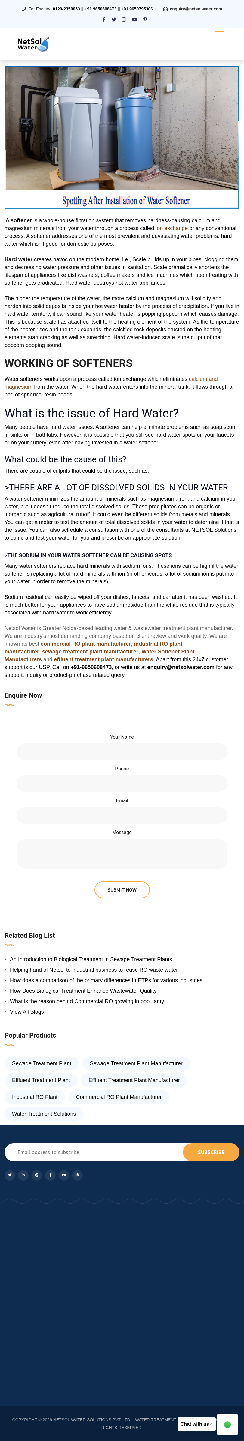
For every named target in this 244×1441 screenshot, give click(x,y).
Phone (122, 768)
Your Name (122, 737)
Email (122, 800)
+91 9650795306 (137, 9)
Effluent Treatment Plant (41, 1080)
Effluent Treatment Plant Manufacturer (134, 1080)
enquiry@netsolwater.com (196, 9)
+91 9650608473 (100, 9)
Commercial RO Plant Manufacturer (119, 1097)
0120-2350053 (66, 9)
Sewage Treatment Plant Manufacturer (136, 1063)
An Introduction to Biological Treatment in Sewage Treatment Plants (91, 959)
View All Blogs (27, 1012)
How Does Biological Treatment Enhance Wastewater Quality (83, 991)
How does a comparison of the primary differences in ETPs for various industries (106, 980)
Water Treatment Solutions (44, 1114)
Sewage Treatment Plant (41, 1063)
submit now (122, 890)
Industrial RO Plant (34, 1097)
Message (122, 832)
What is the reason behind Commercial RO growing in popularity (87, 1001)
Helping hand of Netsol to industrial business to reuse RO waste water (94, 970)
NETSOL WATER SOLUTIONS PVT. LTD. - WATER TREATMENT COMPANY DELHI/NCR (137, 1419)
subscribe (211, 1152)
